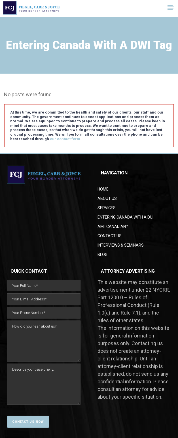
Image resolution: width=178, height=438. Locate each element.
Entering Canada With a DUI (125, 217)
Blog (102, 254)
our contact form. (65, 139)
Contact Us (110, 236)
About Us (107, 198)
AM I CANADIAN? (113, 226)
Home (103, 189)
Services (107, 208)
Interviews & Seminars (121, 245)
